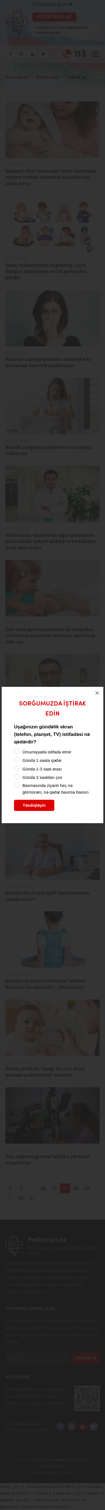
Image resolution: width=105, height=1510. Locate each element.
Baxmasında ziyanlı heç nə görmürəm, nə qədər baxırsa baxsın (55, 788)
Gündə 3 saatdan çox (42, 777)
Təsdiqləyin (34, 805)
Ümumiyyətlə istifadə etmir (46, 752)
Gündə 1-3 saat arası (42, 769)
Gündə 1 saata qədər (42, 760)
